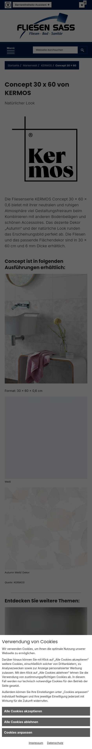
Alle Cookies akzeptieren (23, 711)
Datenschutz (55, 743)
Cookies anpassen (18, 732)
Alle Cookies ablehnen (21, 722)
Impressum (36, 743)
